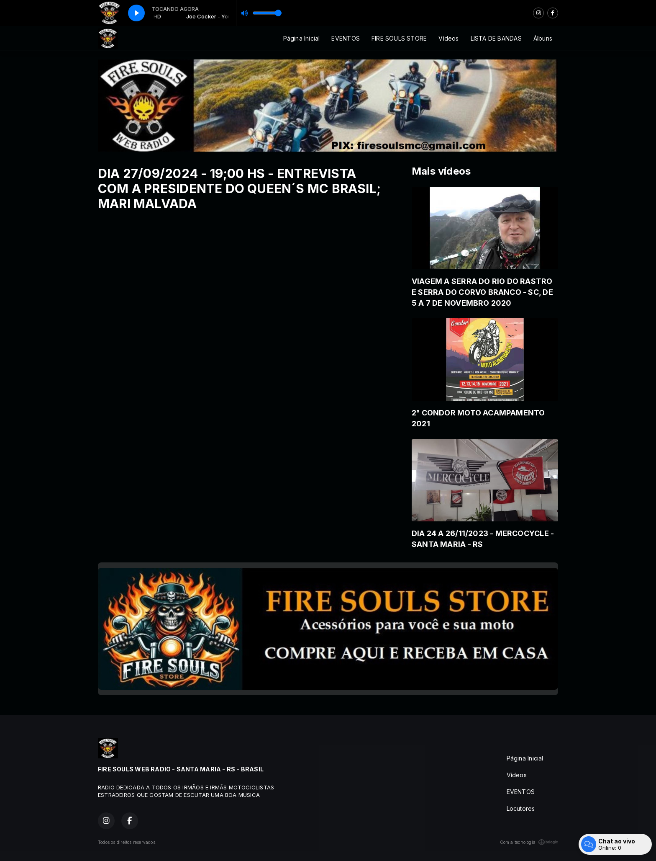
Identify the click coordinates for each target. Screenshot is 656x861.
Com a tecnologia (529, 842)
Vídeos (448, 38)
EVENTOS (345, 38)
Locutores (521, 808)
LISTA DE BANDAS (496, 38)
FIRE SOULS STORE (399, 38)
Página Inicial (301, 38)
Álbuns (542, 38)
